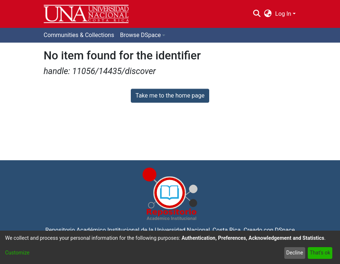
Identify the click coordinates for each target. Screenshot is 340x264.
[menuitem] (268, 14)
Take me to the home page (170, 95)
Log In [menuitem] (283, 13)
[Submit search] (256, 14)
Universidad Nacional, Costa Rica (197, 230)
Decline (294, 253)
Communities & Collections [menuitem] (79, 35)
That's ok (320, 253)
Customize (17, 253)
